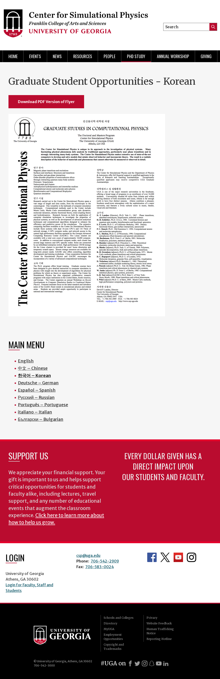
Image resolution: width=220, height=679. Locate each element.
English (26, 361)
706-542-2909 (105, 561)
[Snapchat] (152, 663)
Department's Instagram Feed (191, 557)
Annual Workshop (173, 56)
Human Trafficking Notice (160, 631)
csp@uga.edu (88, 555)
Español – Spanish (37, 390)
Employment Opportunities (113, 637)
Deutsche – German (38, 383)
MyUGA (109, 629)
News (57, 56)
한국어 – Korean (34, 375)
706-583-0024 (99, 566)
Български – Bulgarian (40, 419)
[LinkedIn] (166, 663)
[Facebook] (130, 663)
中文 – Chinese (33, 368)
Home (13, 56)
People (109, 56)
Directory (110, 623)
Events (35, 56)
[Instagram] (144, 663)
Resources (82, 56)
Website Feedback (159, 623)
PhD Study (136, 56)
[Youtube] (159, 663)
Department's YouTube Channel (178, 557)
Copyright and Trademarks (114, 647)
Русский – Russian (36, 397)
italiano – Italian (35, 412)
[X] (137, 663)
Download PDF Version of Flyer (46, 101)
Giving (206, 56)
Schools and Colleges (119, 617)
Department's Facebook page (152, 557)
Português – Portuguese (43, 404)
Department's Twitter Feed (165, 557)
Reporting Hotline (159, 639)
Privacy (152, 617)
